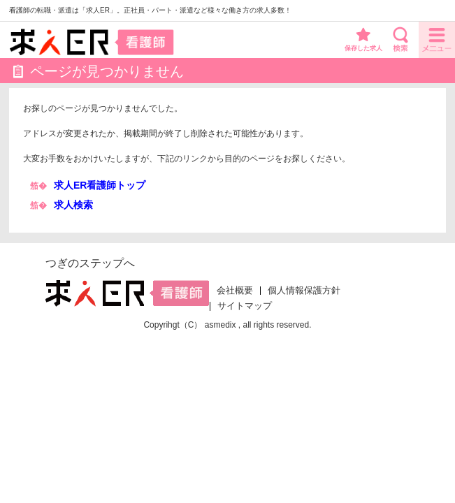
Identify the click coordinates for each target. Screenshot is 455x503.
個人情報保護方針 (304, 291)
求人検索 (73, 204)
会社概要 (235, 291)
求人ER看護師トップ (99, 185)
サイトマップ (244, 306)
